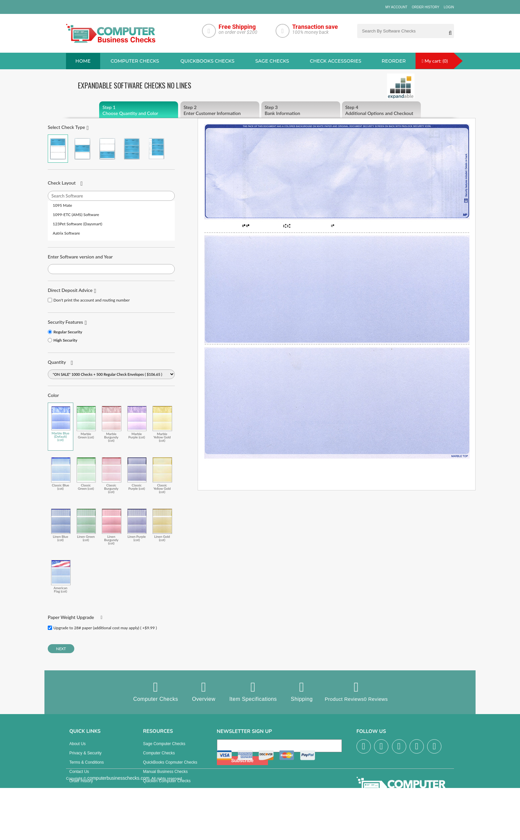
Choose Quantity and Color (138, 110)
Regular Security (67, 332)
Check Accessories (335, 61)
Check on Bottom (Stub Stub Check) (107, 149)
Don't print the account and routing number (91, 300)
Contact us (79, 778)
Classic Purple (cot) (137, 474)
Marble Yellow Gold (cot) (162, 424)
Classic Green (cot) (86, 474)
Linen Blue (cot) (61, 525)
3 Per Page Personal (156, 149)
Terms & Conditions (86, 768)
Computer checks (134, 61)
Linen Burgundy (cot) (111, 527)
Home (83, 61)
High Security (65, 340)
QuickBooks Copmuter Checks (170, 768)
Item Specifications (250, 691)
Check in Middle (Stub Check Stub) (82, 149)
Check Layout (62, 183)
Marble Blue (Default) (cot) (60, 424)
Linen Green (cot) (86, 525)
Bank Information (301, 110)
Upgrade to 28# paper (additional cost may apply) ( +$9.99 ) (105, 628)
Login (449, 7)
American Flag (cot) (61, 576)
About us (77, 750)
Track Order (80, 796)
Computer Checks (153, 691)
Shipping (299, 691)
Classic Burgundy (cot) (111, 476)
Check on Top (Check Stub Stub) (58, 149)
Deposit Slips (154, 796)
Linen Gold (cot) (162, 525)
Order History (425, 7)
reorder (394, 61)
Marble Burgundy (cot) (111, 424)
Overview (201, 691)
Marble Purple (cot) (137, 422)
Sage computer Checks (164, 750)
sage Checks (272, 61)
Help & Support (82, 806)
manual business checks (165, 778)
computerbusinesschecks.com (118, 836)
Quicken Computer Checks (166, 787)
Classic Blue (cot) (61, 474)
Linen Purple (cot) (137, 525)
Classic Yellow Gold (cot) (162, 476)
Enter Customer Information (220, 110)
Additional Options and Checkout (381, 110)
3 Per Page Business (132, 149)
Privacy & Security (85, 759)
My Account (396, 7)
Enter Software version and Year (80, 257)
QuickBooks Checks (207, 61)
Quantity (57, 362)
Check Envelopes (158, 806)
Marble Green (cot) (86, 422)
